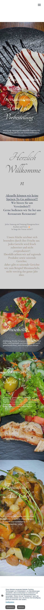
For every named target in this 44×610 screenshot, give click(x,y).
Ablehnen (21, 607)
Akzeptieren (10, 607)
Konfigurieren (10, 602)
